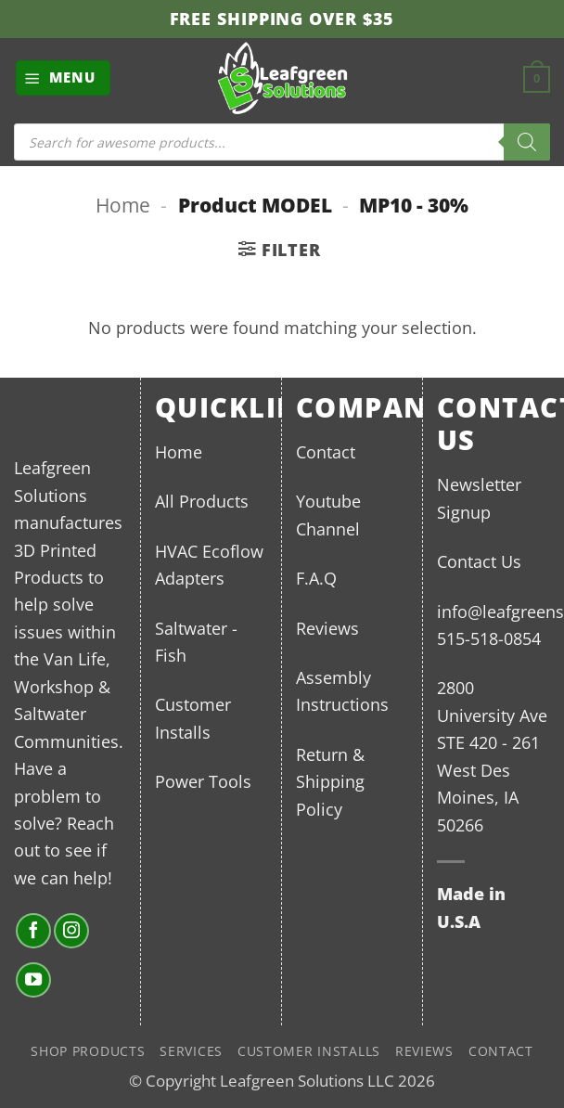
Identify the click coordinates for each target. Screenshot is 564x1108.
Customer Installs (308, 1051)
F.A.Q (316, 577)
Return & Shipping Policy (330, 781)
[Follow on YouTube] (33, 980)
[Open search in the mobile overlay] (282, 142)
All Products (202, 500)
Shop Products (88, 1051)
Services (191, 1051)
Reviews (327, 627)
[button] (63, 77)
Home (123, 204)
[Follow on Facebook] (33, 930)
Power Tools (203, 780)
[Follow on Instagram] (71, 930)
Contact (325, 451)
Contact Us (479, 561)
